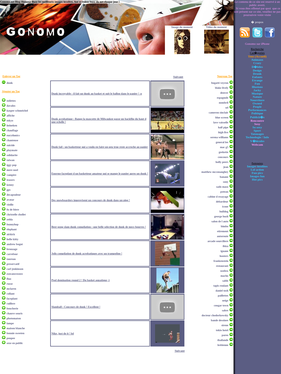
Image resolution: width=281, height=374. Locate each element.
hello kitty (12, 239)
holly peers (222, 162)
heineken (12, 125)
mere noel (12, 169)
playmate (12, 150)
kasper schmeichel (17, 110)
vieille (10, 204)
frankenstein (220, 260)
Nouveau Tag (224, 76)
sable (225, 280)
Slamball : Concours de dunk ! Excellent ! (75, 306)
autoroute (222, 236)
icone (225, 206)
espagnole (222, 97)
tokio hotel (222, 330)
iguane (224, 251)
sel (226, 107)
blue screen (221, 117)
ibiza (225, 246)
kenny (10, 184)
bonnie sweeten (15, 333)
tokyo (10, 120)
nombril (223, 102)
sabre (225, 310)
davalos (11, 105)
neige (225, 300)
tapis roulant (220, 285)
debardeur (222, 201)
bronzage (12, 249)
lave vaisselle (220, 122)
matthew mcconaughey (214, 171)
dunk (10, 82)
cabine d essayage (218, 196)
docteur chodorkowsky (215, 315)
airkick (11, 234)
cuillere (11, 303)
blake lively (221, 87)
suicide (11, 145)
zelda (10, 219)
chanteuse (12, 140)
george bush (221, 216)
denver (224, 92)
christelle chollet (16, 214)
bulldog (224, 211)
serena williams (219, 137)
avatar (10, 199)
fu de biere (13, 209)
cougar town (221, 305)
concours (223, 157)
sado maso (222, 186)
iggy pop (11, 165)
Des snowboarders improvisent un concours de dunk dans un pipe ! (90, 200)
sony (225, 181)
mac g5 (224, 147)
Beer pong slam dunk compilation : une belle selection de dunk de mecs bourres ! (98, 226)
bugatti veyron (219, 82)
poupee (11, 338)
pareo (225, 335)
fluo (9, 278)
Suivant (178, 76)
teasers (11, 179)
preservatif (13, 263)
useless (224, 270)
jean (225, 166)
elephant (12, 229)
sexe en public (15, 343)
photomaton (14, 318)
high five (223, 132)
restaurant (222, 265)
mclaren (11, 288)
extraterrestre (15, 273)
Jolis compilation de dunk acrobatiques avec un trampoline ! (86, 253)
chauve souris (15, 313)
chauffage (12, 130)
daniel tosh (222, 290)
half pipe (223, 127)
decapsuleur (14, 194)
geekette (223, 152)
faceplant (12, 298)
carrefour (12, 254)
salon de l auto (220, 221)
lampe (10, 323)
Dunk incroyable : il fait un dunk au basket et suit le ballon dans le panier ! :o (96, 93)
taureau (11, 259)
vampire (11, 174)
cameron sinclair (218, 112)
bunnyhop (12, 224)
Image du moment (182, 27)
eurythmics (13, 135)
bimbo (224, 226)
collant (11, 293)
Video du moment (216, 27)
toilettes (11, 100)
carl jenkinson (15, 268)
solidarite (12, 155)
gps (8, 189)
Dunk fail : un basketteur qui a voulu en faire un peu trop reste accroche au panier (99, 146)
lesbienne (223, 345)
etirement (222, 231)
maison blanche (16, 328)
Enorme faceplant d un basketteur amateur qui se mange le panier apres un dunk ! (99, 173)
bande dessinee (219, 320)
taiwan (11, 160)
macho (224, 275)
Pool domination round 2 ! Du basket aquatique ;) (80, 280)
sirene (224, 325)
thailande (222, 340)
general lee (222, 142)
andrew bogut (15, 244)
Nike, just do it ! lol (62, 333)
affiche (11, 115)
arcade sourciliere (217, 241)
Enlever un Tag (11, 76)
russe (10, 283)
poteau (224, 191)
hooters (224, 255)
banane (224, 176)
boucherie (12, 308)
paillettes (223, 295)
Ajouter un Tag (11, 91)
